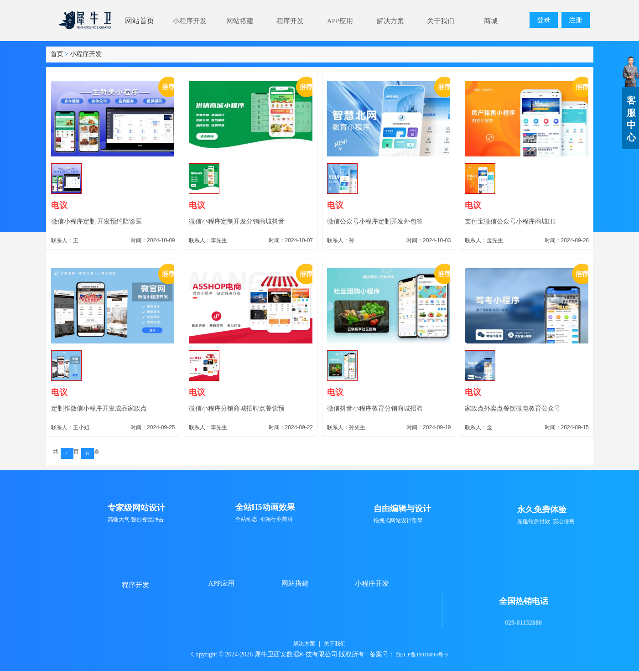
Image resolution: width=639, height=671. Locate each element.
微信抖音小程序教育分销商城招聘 (375, 408)
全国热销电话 (523, 601)
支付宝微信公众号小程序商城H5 (510, 221)
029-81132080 (523, 622)
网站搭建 (295, 583)
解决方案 (304, 643)
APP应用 (221, 583)
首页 (57, 54)
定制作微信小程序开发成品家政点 (99, 408)
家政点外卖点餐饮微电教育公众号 (513, 408)
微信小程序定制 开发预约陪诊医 (96, 221)
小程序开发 (86, 54)
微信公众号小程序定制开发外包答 (375, 221)
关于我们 (335, 643)
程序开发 (135, 584)
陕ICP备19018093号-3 (422, 654)
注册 (575, 20)
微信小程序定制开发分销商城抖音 (237, 221)
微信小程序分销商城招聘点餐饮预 (237, 408)
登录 (544, 20)
